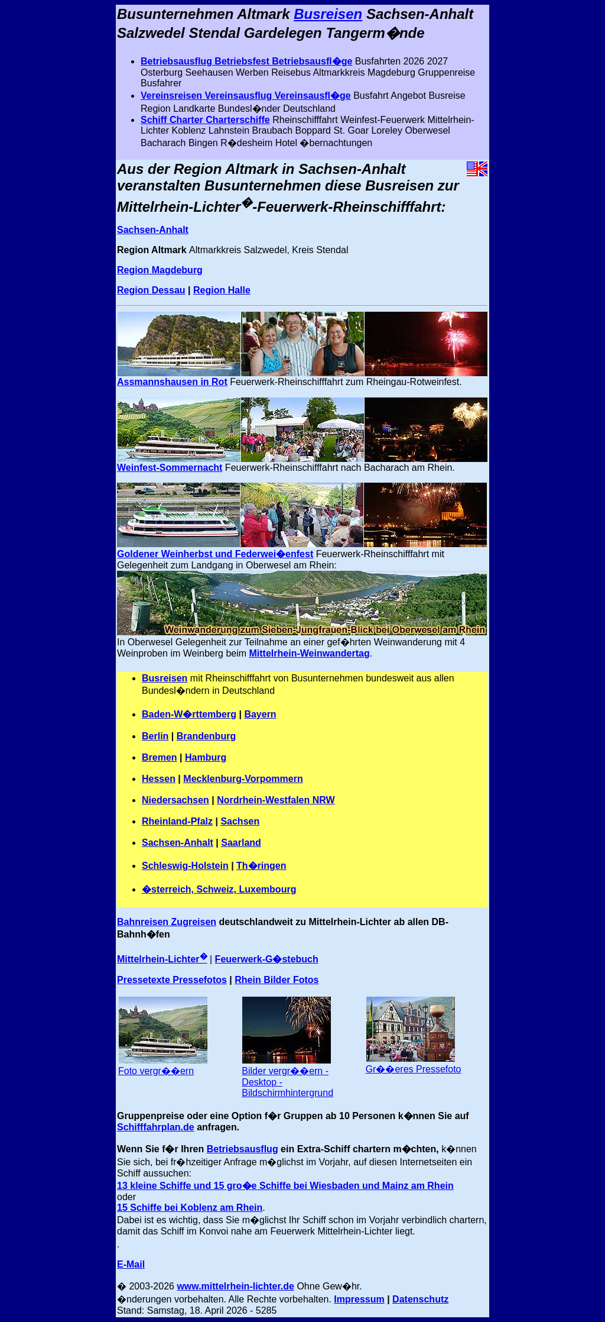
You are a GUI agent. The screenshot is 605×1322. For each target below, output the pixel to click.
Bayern (260, 714)
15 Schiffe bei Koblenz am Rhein (189, 1208)
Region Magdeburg (160, 270)
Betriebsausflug (242, 1149)
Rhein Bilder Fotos (276, 980)
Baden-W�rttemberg (189, 714)
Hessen (158, 779)
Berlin (155, 736)
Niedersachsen (175, 800)
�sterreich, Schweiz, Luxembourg (219, 889)
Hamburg (205, 757)
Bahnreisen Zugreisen (166, 922)
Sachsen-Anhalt (152, 230)
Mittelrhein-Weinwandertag (309, 653)
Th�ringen (261, 866)
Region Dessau (151, 290)
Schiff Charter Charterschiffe (205, 120)
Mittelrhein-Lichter (162, 959)
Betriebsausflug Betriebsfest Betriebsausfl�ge (246, 61)
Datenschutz (420, 1299)
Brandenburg (206, 736)
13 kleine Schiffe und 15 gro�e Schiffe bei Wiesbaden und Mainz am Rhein (285, 1186)
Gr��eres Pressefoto (413, 1069)
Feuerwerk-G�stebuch (266, 959)
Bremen (159, 757)
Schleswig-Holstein (185, 866)
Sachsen (239, 821)
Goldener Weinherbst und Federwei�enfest (215, 554)
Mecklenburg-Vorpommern (242, 779)
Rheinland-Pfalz (177, 821)
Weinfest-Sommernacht (169, 468)
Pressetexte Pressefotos (172, 980)
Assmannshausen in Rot (172, 382)
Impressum (359, 1299)
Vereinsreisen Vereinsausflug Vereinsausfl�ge (246, 95)
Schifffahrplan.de (155, 1127)
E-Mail (131, 1264)
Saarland (241, 843)
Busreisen (328, 14)
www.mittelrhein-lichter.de (235, 1286)
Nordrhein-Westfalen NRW (275, 800)
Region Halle (222, 290)
